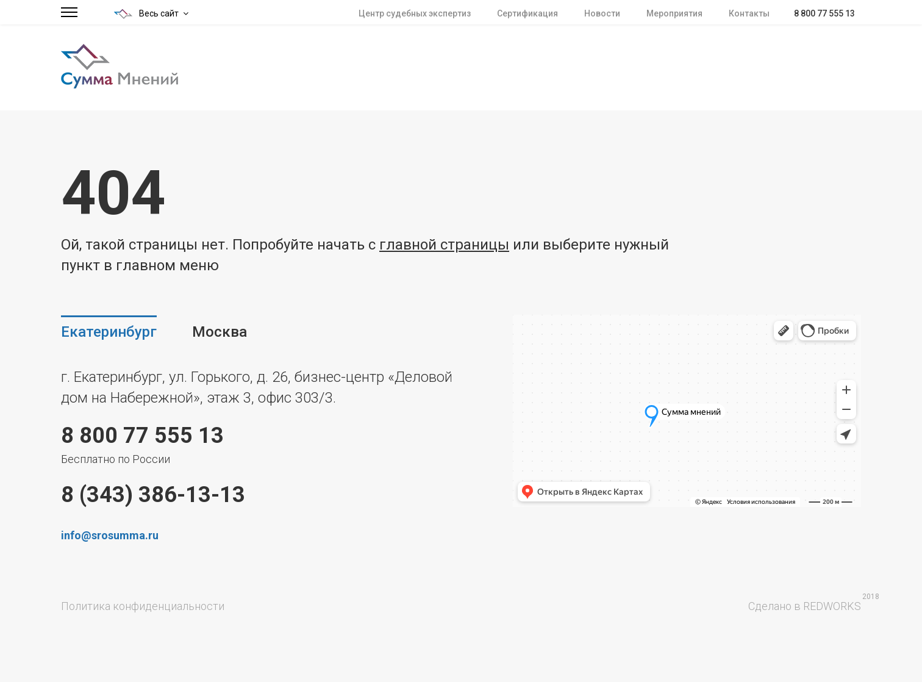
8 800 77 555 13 (824, 13)
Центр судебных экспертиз (415, 13)
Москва (219, 331)
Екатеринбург (109, 331)
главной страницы (444, 244)
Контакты (749, 13)
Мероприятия (674, 13)
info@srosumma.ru (110, 535)
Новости (602, 13)
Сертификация (527, 13)
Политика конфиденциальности (142, 606)
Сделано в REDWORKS (804, 606)
